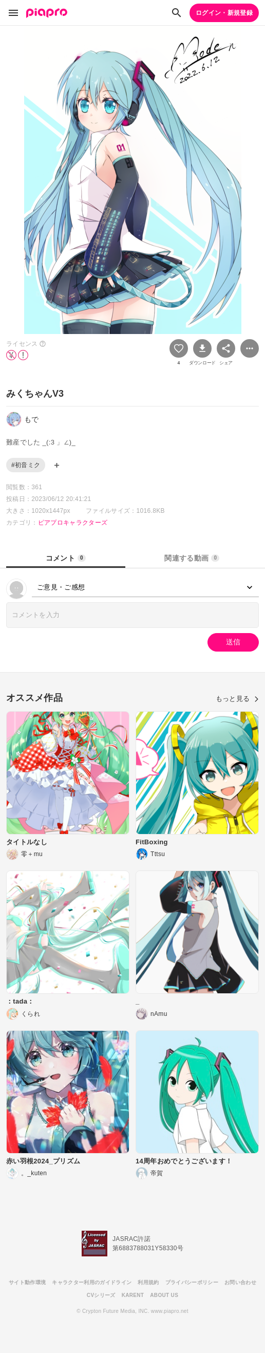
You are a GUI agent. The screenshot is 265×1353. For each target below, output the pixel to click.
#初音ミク (25, 465)
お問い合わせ (240, 1282)
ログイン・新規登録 (224, 12)
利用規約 (148, 1282)
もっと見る (237, 698)
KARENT (133, 1295)
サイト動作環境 (27, 1282)
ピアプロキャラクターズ (73, 522)
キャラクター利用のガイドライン (91, 1282)
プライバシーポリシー (191, 1282)
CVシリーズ (101, 1295)
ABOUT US (164, 1295)
